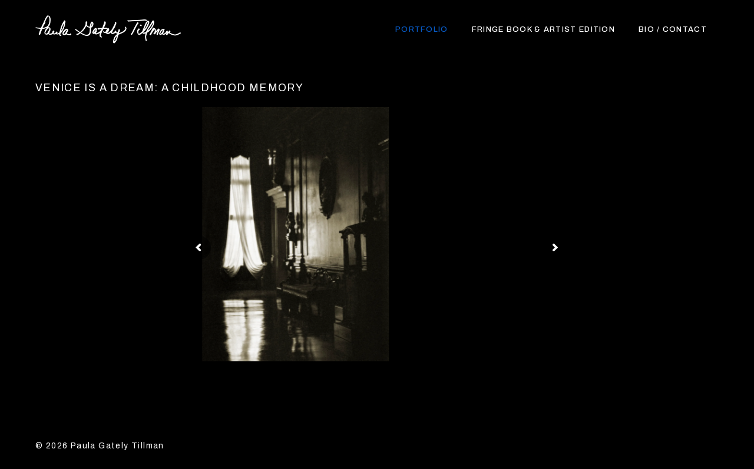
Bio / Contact (673, 29)
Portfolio (421, 29)
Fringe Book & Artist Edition (543, 29)
